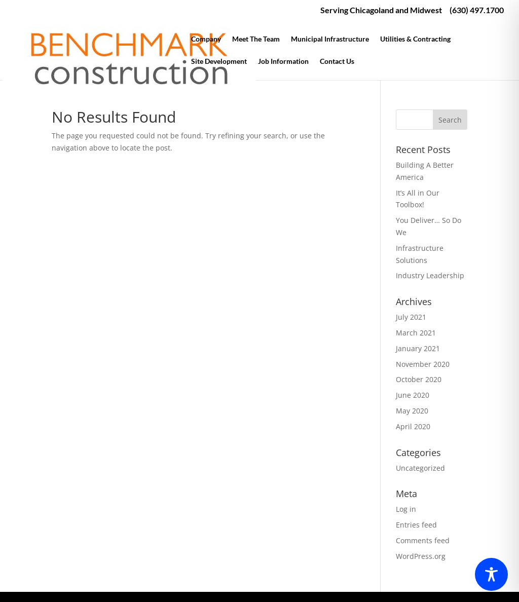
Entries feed (416, 525)
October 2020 (418, 379)
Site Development (219, 61)
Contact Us (337, 61)
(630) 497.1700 (477, 10)
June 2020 (412, 395)
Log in (406, 509)
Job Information (283, 61)
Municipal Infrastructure (330, 39)
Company (206, 39)
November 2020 (423, 364)
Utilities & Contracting (415, 39)
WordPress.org (421, 556)
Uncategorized (420, 468)
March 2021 (416, 332)
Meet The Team (256, 39)
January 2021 (418, 348)
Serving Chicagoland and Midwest (381, 10)
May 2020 (412, 411)
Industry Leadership (430, 275)
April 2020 (413, 426)
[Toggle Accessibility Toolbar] (491, 574)
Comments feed (423, 540)
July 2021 (411, 317)
